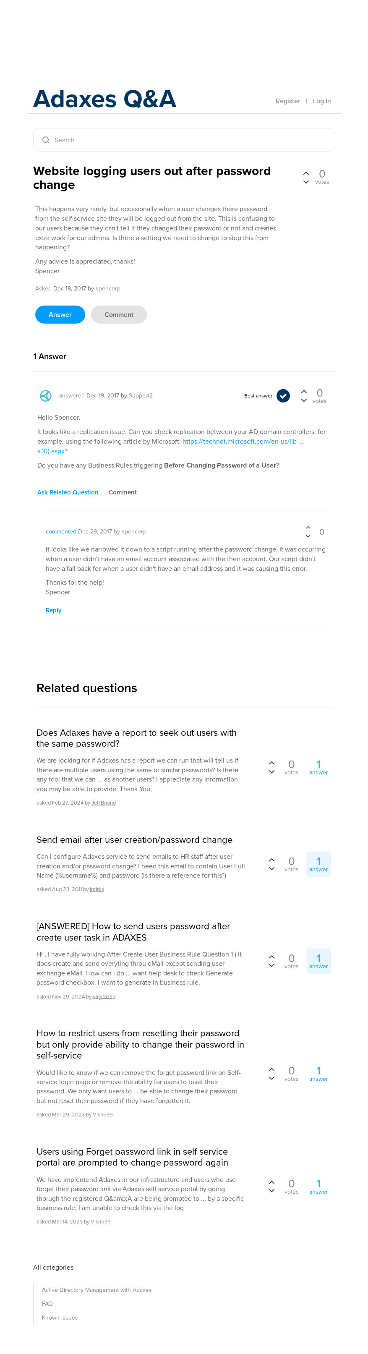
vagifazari (104, 996)
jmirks (97, 889)
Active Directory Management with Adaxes (97, 1290)
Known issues (60, 1317)
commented (61, 531)
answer (60, 314)
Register (288, 101)
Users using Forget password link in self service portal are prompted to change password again (132, 1157)
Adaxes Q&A (104, 98)
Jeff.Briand (103, 803)
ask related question (68, 492)
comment (118, 314)
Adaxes (73, 24)
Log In (322, 101)
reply (54, 610)
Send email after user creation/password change (134, 839)
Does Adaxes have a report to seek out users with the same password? (137, 738)
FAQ (47, 1303)
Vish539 (103, 1115)
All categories (53, 1267)
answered (72, 395)
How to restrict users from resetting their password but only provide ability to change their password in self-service (140, 1044)
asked (43, 288)
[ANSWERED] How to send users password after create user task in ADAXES (133, 932)
